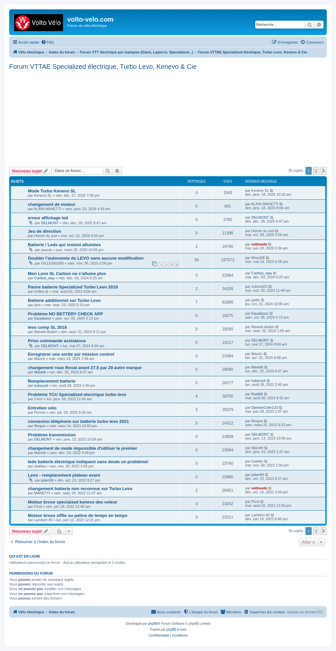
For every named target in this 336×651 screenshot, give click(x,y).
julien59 (47, 480)
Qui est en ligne (24, 556)
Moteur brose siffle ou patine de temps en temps (77, 515)
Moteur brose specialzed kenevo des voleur (72, 502)
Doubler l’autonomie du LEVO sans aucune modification (85, 258)
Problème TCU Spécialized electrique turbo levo (77, 394)
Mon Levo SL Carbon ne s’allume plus (67, 273)
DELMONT (50, 223)
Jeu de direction (44, 231)
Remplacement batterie (51, 381)
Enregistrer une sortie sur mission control (71, 354)
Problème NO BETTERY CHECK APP (65, 313)
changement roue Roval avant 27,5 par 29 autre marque (85, 367)
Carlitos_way (44, 278)
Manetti (40, 372)
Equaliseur (42, 318)
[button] (323, 171)
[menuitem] (47, 42)
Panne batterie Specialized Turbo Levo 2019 (73, 287)
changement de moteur (51, 204)
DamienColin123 (264, 407)
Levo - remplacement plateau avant (64, 475)
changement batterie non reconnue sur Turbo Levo (80, 488)
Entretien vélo (42, 407)
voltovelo (259, 244)
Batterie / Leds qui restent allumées (64, 244)
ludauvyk (41, 385)
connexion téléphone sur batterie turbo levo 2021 (78, 421)
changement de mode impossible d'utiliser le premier (82, 448)
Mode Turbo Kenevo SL (52, 190)
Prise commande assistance (57, 340)
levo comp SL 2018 (47, 327)
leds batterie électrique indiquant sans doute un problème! (88, 461)
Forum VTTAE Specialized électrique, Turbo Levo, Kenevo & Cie (103, 66)
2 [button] (316, 171)
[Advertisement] (168, 118)
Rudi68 (257, 394)
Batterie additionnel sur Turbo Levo (64, 300)
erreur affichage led (48, 217)
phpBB (153, 623)
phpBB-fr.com (176, 629)
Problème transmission (52, 434)
